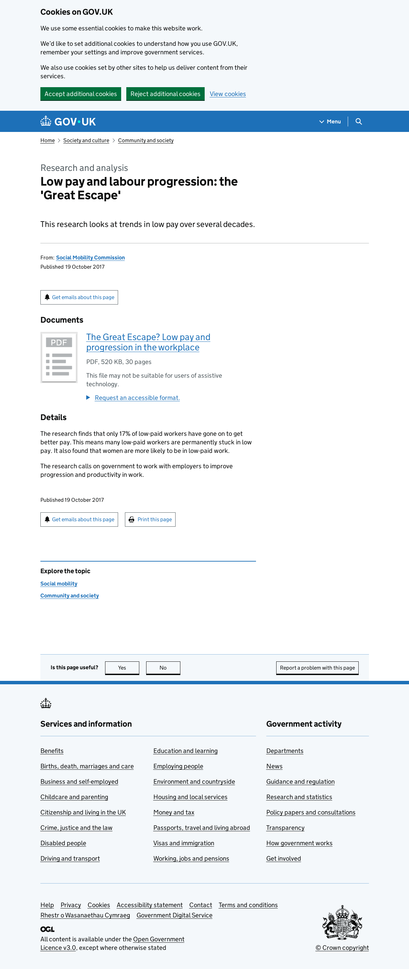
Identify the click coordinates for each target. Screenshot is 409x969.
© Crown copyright (342, 948)
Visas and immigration (183, 843)
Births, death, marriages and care (87, 766)
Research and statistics (299, 797)
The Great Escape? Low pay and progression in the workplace (148, 342)
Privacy (71, 905)
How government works (299, 843)
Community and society (146, 140)
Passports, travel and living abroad (201, 828)
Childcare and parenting (74, 797)
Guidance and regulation (300, 781)
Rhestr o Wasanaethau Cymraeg (85, 915)
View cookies (228, 94)
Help (47, 905)
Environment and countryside (194, 781)
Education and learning (185, 751)
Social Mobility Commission (90, 257)
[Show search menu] (358, 121)
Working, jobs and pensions (191, 858)
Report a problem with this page (317, 667)
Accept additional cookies (80, 94)
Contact (200, 905)
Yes (128, 667)
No (169, 667)
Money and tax (173, 812)
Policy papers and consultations (311, 812)
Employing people (178, 766)
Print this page (155, 519)
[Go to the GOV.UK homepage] (68, 121)
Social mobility (58, 583)
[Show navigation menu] (330, 121)
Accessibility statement (150, 905)
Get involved (283, 858)
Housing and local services (190, 797)
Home (47, 140)
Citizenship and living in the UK (83, 812)
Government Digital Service (175, 915)
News (274, 766)
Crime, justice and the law (76, 828)
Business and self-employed (79, 781)
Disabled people (63, 843)
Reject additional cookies (165, 94)
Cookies (99, 905)
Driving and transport (70, 858)
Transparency (285, 828)
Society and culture (86, 140)
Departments (285, 751)
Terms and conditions (248, 905)
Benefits (52, 751)
